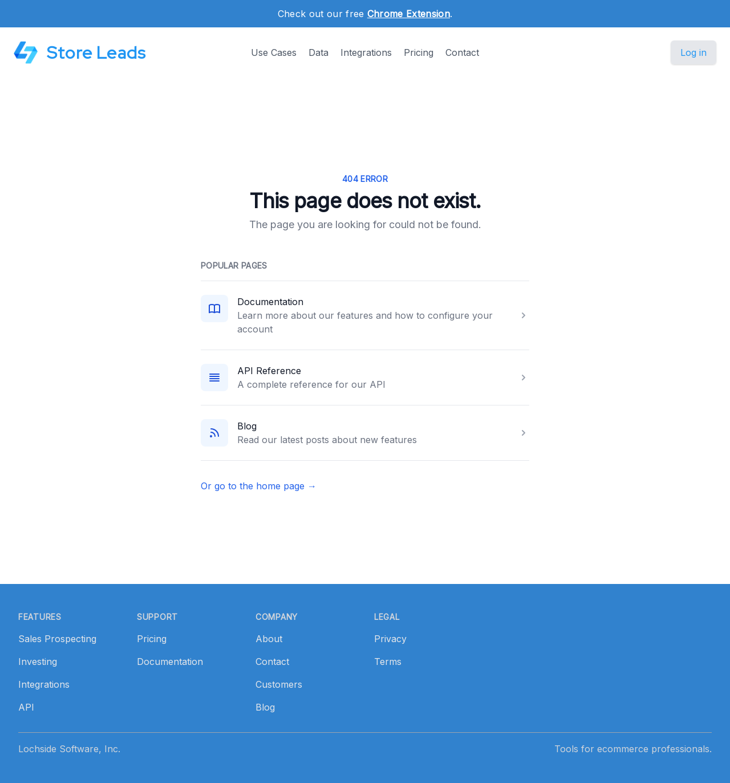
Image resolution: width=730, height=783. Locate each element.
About (269, 638)
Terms (388, 661)
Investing (37, 661)
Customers (279, 684)
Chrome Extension (408, 13)
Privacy (390, 638)
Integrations (366, 52)
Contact (462, 52)
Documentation (270, 301)
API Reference (269, 370)
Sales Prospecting (57, 638)
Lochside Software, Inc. (69, 748)
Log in (693, 52)
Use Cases (274, 52)
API (26, 707)
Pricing (418, 52)
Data (318, 52)
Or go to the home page (259, 486)
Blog (247, 426)
